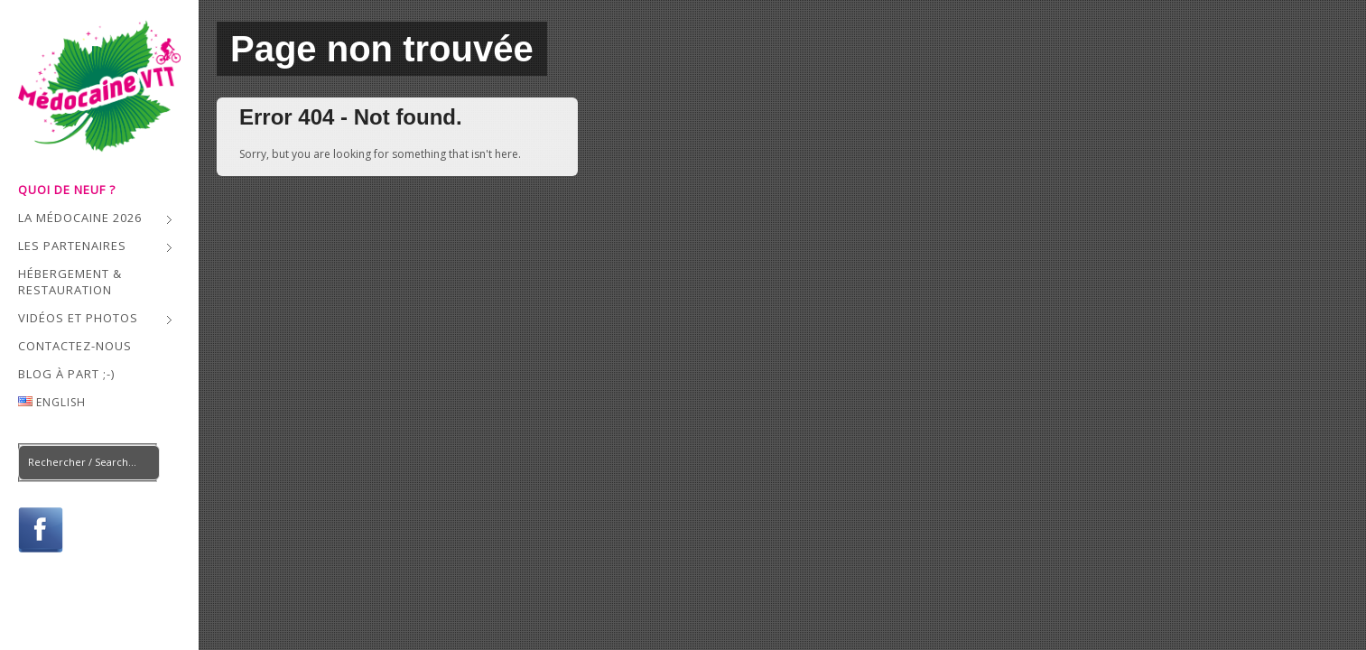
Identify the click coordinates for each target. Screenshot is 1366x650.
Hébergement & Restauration (70, 281)
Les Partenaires (95, 247)
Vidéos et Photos (95, 320)
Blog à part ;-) (66, 374)
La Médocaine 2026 (95, 219)
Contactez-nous (75, 346)
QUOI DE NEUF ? (67, 189)
